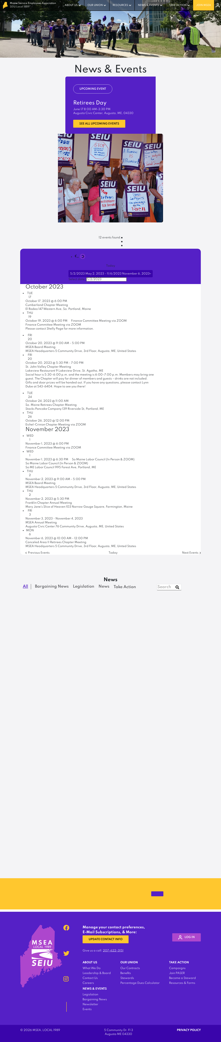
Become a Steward (182, 978)
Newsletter (90, 1004)
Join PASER (177, 973)
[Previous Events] (76, 256)
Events (87, 1009)
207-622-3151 (113, 950)
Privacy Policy (189, 1030)
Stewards (127, 978)
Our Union (95, 5)
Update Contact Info (106, 939)
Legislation (90, 994)
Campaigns (177, 968)
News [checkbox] (104, 586)
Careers (88, 983)
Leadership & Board (97, 973)
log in (185, 937)
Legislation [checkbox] (83, 586)
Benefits (125, 973)
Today (110, 265)
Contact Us (90, 978)
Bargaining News (95, 999)
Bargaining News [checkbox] (52, 586)
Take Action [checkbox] (125, 587)
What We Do (91, 968)
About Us (71, 5)
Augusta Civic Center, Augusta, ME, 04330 (103, 113)
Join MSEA (203, 5)
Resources (120, 5)
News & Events (148, 5)
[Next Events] (82, 256)
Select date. (77, 279)
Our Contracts (130, 968)
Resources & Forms (182, 983)
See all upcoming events (100, 123)
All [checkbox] (25, 586)
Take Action (178, 5)
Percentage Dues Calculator (140, 983)
